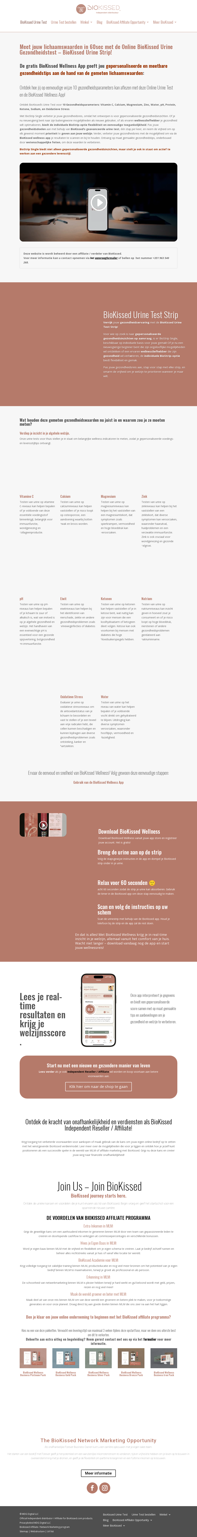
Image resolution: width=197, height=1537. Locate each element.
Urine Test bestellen (63, 22)
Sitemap (24, 1531)
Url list (50, 1531)
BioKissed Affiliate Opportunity (125, 22)
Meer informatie (98, 1473)
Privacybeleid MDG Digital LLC (35, 1522)
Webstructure (38, 1531)
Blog (99, 22)
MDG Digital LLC (30, 1514)
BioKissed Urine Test (33, 22)
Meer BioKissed (163, 22)
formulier (149, 1339)
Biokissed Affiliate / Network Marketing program (45, 1527)
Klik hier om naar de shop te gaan (98, 1086)
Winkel (84, 22)
